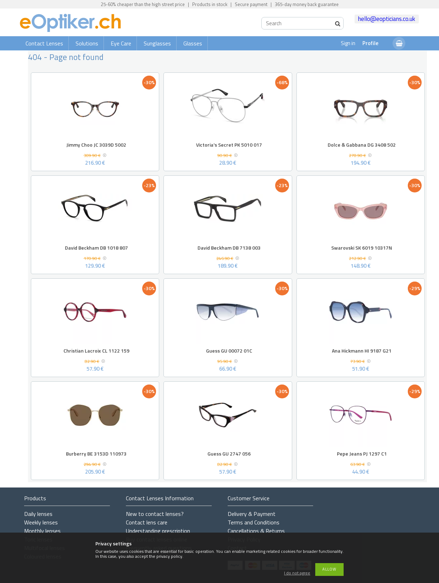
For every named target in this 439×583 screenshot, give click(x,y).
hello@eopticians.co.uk (386, 18)
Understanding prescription (158, 531)
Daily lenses (38, 514)
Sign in (348, 43)
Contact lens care (146, 522)
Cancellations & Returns (256, 531)
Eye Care (121, 43)
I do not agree (297, 573)
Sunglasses (157, 43)
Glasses (192, 43)
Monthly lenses (42, 531)
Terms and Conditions (253, 522)
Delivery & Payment (252, 514)
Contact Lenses (44, 43)
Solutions (87, 43)
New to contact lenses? (155, 514)
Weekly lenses (41, 522)
